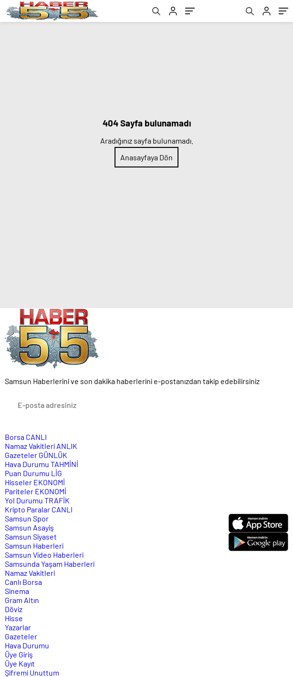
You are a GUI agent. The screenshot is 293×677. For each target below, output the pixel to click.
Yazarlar (18, 627)
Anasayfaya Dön (146, 157)
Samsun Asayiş (29, 527)
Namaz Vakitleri (41, 445)
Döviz (13, 609)
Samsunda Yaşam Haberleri (49, 563)
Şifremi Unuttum (32, 672)
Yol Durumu (37, 500)
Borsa (26, 436)
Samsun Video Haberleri (44, 554)
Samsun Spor (27, 518)
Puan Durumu (33, 473)
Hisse (14, 618)
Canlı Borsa (23, 581)
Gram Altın (22, 599)
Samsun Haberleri (34, 545)
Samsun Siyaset (31, 536)
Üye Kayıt (20, 663)
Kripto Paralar (39, 509)
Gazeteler (36, 454)
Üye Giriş (19, 654)
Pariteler (35, 491)
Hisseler (35, 482)
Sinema (17, 590)
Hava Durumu (41, 464)
